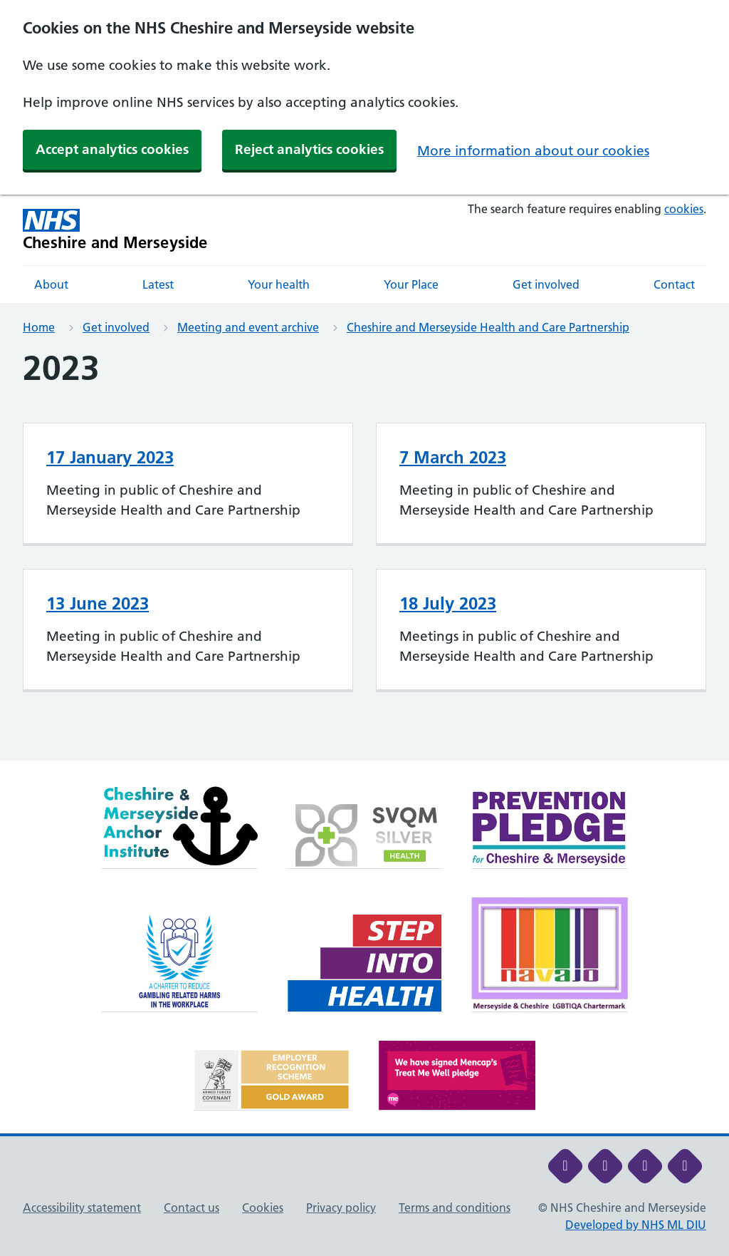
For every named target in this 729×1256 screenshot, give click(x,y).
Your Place (411, 284)
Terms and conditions (454, 1207)
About (51, 284)
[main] (364, 555)
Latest (158, 284)
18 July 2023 (447, 603)
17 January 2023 (110, 457)
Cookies (262, 1207)
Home (39, 327)
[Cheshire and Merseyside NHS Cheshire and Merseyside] (115, 230)
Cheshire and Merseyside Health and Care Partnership (488, 327)
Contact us (191, 1207)
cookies (683, 209)
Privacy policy (341, 1207)
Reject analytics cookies (309, 149)
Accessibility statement (82, 1207)
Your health (279, 284)
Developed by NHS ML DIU (635, 1225)
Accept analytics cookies (112, 149)
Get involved (546, 284)
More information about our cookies (533, 151)
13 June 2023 (97, 603)
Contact (674, 284)
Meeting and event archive (248, 327)
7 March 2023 (452, 457)
